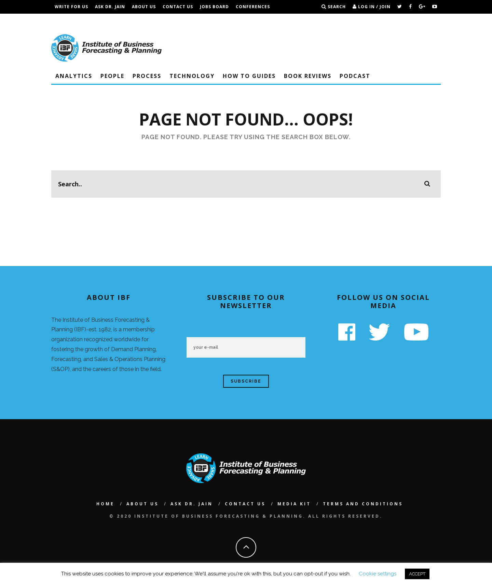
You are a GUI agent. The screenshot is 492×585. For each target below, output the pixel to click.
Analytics (73, 76)
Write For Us (71, 7)
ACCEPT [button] (417, 573)
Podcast (355, 76)
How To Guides (249, 76)
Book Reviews (307, 76)
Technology (192, 76)
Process (147, 76)
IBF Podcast (70, 20)
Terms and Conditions (122, 20)
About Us (144, 7)
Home (105, 504)
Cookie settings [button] (377, 574)
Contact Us (178, 7)
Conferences (253, 7)
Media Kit (294, 504)
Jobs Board (214, 7)
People (112, 76)
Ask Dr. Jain (110, 7)
